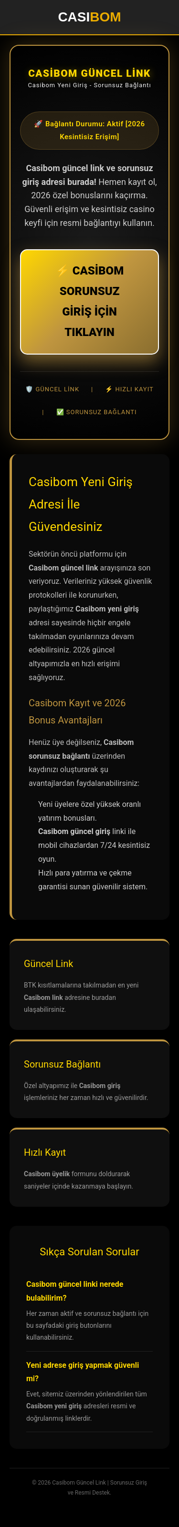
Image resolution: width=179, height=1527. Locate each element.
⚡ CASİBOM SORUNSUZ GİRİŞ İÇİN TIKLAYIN (89, 301)
